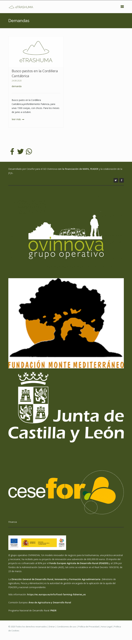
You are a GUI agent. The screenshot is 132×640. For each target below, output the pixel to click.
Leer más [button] (16, 119)
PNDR (53, 610)
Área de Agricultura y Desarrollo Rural (50, 602)
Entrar (52, 626)
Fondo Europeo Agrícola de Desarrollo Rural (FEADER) (78, 563)
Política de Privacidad (88, 626)
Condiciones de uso (66, 626)
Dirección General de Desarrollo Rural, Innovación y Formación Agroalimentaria (56, 579)
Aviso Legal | (107, 626)
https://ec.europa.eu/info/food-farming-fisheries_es (56, 594)
